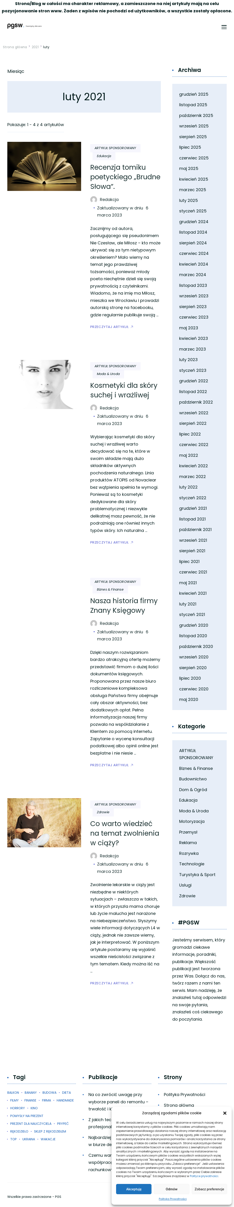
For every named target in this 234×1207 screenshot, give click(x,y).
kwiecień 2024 (193, 264)
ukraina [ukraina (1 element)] (28, 1139)
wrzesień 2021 (193, 540)
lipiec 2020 (190, 678)
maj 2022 (188, 455)
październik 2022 (196, 402)
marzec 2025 (192, 190)
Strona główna (179, 1105)
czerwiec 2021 (193, 572)
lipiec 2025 (190, 147)
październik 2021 (195, 529)
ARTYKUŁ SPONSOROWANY (115, 148)
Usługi (185, 885)
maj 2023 (188, 328)
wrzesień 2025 (194, 126)
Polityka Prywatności (173, 1199)
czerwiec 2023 (193, 317)
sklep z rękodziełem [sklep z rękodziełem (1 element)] (50, 1131)
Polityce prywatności (204, 1176)
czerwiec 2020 (193, 689)
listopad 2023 (193, 285)
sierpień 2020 (193, 668)
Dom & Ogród (193, 789)
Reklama (188, 842)
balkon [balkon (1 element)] (13, 1092)
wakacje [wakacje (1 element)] (48, 1139)
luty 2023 (188, 359)
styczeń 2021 (192, 614)
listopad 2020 (193, 636)
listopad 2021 (192, 519)
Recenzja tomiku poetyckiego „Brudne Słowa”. (125, 177)
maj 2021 (188, 583)
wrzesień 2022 (193, 413)
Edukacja (104, 156)
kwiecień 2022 (193, 466)
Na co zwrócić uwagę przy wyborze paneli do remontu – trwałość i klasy (118, 1102)
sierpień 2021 (192, 551)
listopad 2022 (193, 391)
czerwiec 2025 (194, 158)
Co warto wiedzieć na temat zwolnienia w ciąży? (124, 833)
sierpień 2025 (193, 137)
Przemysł (188, 832)
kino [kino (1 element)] (34, 1108)
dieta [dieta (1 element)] (66, 1092)
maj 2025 (188, 168)
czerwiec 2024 (194, 253)
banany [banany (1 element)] (31, 1092)
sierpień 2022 (193, 423)
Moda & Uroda (108, 374)
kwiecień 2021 (193, 593)
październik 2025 (196, 115)
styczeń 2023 (192, 370)
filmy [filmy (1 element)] (14, 1100)
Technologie (191, 864)
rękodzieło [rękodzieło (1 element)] (19, 1131)
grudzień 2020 (193, 625)
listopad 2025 (193, 105)
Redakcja (109, 199)
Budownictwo (193, 779)
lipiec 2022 (190, 434)
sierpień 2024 (193, 243)
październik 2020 (196, 646)
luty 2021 (187, 604)
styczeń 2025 (193, 211)
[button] (225, 1113)
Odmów (172, 1189)
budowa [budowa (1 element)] (49, 1092)
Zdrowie (103, 812)
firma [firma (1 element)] (46, 1100)
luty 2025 (188, 200)
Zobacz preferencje (209, 1189)
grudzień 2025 (193, 94)
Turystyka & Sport (197, 874)
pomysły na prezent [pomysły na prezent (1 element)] (26, 1115)
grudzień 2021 (193, 508)
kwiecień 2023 (193, 338)
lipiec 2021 (189, 561)
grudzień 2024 (193, 221)
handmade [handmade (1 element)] (65, 1100)
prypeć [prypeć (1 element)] (63, 1123)
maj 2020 (188, 699)
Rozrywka (189, 853)
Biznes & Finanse (110, 589)
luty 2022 (188, 487)
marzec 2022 (192, 476)
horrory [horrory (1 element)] (17, 1108)
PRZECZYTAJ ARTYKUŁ (109, 326)
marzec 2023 (192, 349)
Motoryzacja (192, 821)
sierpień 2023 (193, 306)
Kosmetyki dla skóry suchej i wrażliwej (123, 390)
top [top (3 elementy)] (13, 1139)
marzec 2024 (192, 274)
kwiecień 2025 (193, 179)
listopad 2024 (193, 232)
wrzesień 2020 (193, 657)
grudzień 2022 (193, 381)
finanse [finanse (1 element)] (30, 1100)
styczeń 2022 (192, 498)
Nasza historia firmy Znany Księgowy (124, 605)
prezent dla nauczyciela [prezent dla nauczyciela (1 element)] (30, 1123)
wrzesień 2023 (193, 296)
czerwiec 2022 (193, 444)
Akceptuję (133, 1189)
